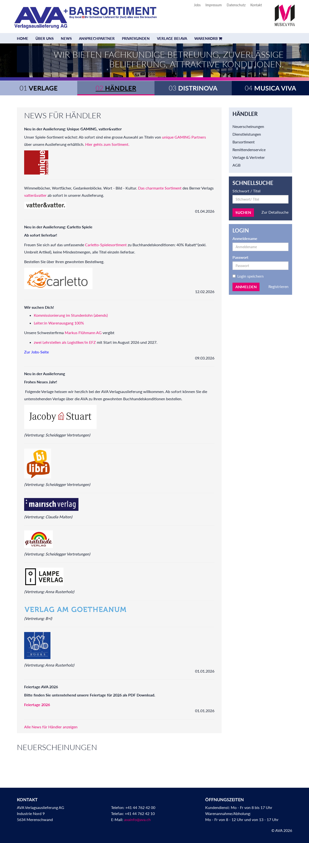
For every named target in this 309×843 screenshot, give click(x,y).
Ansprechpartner (97, 38)
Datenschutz (236, 5)
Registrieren (278, 286)
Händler (116, 88)
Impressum (213, 5)
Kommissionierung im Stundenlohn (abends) (71, 315)
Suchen (243, 212)
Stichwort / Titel (246, 191)
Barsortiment (243, 142)
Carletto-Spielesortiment (106, 244)
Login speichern (248, 276)
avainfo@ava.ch (137, 819)
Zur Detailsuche (274, 212)
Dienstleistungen (246, 134)
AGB (236, 165)
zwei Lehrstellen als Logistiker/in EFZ (65, 342)
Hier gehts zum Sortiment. (107, 144)
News (66, 38)
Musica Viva (270, 88)
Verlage (39, 88)
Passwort (240, 257)
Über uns (44, 38)
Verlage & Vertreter (248, 157)
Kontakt (256, 5)
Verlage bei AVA (172, 38)
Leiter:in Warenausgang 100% (59, 323)
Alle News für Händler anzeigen (50, 726)
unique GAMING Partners (184, 137)
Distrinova (193, 88)
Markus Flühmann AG (83, 332)
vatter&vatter (35, 195)
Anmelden (246, 286)
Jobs (197, 5)
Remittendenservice (249, 149)
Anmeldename (244, 238)
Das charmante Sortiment (160, 188)
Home (22, 38)
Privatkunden (136, 38)
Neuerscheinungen (248, 126)
